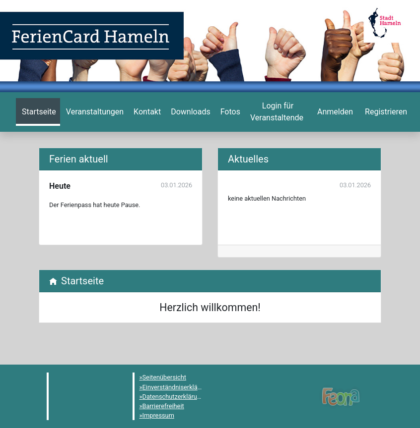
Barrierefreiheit (163, 406)
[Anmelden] (276, 112)
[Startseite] (38, 112)
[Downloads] (189, 112)
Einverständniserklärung (176, 387)
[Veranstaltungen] (94, 112)
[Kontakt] (146, 112)
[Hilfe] (229, 112)
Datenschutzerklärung (173, 396)
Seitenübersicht (164, 377)
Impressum (158, 415)
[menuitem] (38, 112)
